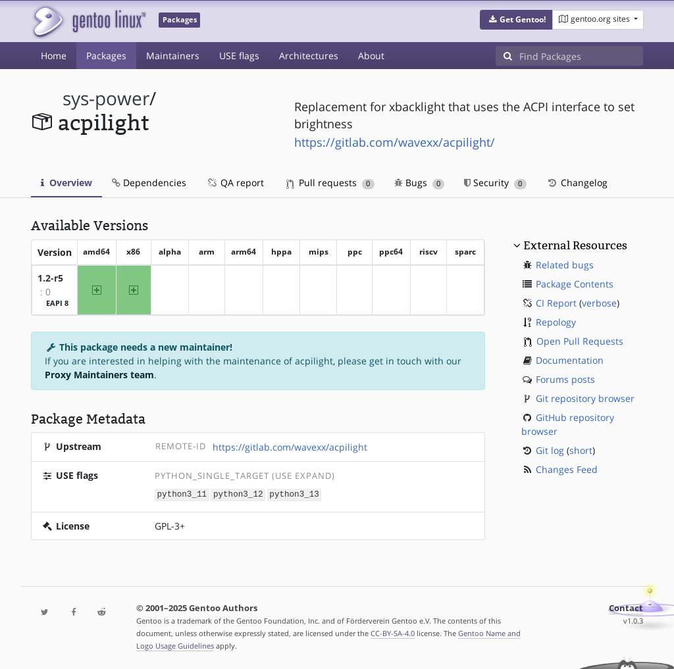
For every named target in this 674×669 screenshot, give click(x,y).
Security (495, 182)
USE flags (239, 55)
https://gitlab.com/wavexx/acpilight (290, 447)
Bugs (419, 182)
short (580, 450)
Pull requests (330, 182)
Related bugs (565, 265)
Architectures (308, 55)
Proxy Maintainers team (99, 374)
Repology (556, 322)
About (371, 55)
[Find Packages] (581, 56)
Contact (626, 607)
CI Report (556, 303)
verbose (599, 303)
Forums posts (565, 379)
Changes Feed (567, 469)
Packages (106, 55)
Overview (66, 182)
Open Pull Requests (579, 341)
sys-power (106, 98)
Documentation (570, 360)
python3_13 (294, 493)
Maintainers (172, 55)
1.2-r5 (50, 278)
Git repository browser (585, 398)
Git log (550, 450)
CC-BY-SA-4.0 (393, 632)
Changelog (577, 182)
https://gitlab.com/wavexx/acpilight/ (394, 142)
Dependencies (149, 182)
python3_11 (182, 493)
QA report (235, 182)
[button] (516, 20)
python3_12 (238, 493)
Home (53, 55)
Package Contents (574, 284)
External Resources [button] (575, 245)
